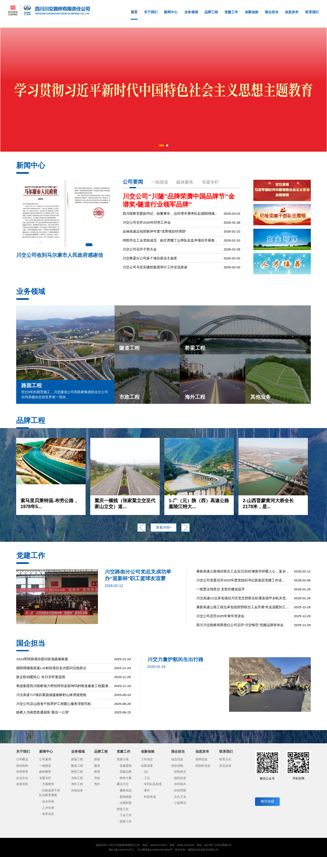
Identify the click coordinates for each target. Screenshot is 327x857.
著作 (147, 790)
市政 (97, 777)
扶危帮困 (180, 790)
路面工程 (77, 759)
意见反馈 (225, 765)
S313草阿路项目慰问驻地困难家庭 (42, 659)
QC (146, 771)
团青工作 (126, 821)
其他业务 (77, 790)
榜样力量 (126, 777)
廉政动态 (126, 790)
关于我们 (151, 12)
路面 (97, 759)
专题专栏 (210, 182)
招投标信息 (202, 765)
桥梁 (97, 771)
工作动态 (147, 759)
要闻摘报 (126, 796)
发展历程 (22, 783)
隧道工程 (77, 765)
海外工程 (77, 783)
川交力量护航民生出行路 (175, 659)
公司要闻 (133, 181)
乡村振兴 (180, 783)
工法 (147, 777)
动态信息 (177, 759)
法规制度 (126, 802)
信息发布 (291, 12)
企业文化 (22, 777)
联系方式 (225, 759)
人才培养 (48, 807)
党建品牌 (126, 771)
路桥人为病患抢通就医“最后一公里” (42, 712)
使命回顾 (177, 765)
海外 (97, 783)
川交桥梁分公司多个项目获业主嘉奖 (150, 258)
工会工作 (126, 815)
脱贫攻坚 (180, 777)
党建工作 (231, 12)
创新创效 (251, 12)
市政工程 (77, 777)
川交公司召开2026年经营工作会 (147, 222)
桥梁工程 (77, 771)
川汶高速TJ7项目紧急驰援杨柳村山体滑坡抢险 (51, 695)
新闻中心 (171, 12)
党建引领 (123, 759)
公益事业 (180, 802)
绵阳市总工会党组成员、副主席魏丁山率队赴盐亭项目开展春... (170, 240)
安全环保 (48, 801)
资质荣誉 (22, 771)
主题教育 (48, 783)
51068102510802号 (161, 849)
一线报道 (159, 182)
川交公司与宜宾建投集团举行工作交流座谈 (155, 267)
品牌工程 (211, 12)
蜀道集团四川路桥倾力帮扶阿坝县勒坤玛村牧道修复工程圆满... (63, 686)
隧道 (97, 765)
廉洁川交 (123, 783)
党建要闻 (126, 765)
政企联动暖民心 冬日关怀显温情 (40, 677)
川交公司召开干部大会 (140, 249)
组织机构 (22, 765)
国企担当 (271, 12)
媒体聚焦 (184, 182)
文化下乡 (180, 796)
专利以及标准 (153, 783)
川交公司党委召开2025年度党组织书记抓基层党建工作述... (240, 580)
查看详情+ (163, 527)
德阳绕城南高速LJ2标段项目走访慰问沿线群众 (51, 668)
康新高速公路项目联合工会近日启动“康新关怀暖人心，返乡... (242, 571)
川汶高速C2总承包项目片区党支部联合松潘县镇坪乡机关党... (242, 598)
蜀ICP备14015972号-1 (122, 849)
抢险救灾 (180, 771)
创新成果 (147, 765)
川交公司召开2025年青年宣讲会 (220, 616)
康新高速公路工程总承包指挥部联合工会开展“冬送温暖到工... (242, 607)
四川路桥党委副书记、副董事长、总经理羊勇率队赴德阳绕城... (170, 214)
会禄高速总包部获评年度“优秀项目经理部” (154, 231)
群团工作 (123, 809)
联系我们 (312, 12)
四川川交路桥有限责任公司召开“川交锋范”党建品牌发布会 (240, 625)
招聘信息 (201, 759)
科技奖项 (150, 796)
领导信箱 (267, 801)
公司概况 (22, 759)
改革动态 (48, 813)
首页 (134, 15)
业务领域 (191, 12)
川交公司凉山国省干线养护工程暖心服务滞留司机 (53, 704)
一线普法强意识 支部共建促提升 (220, 589)
